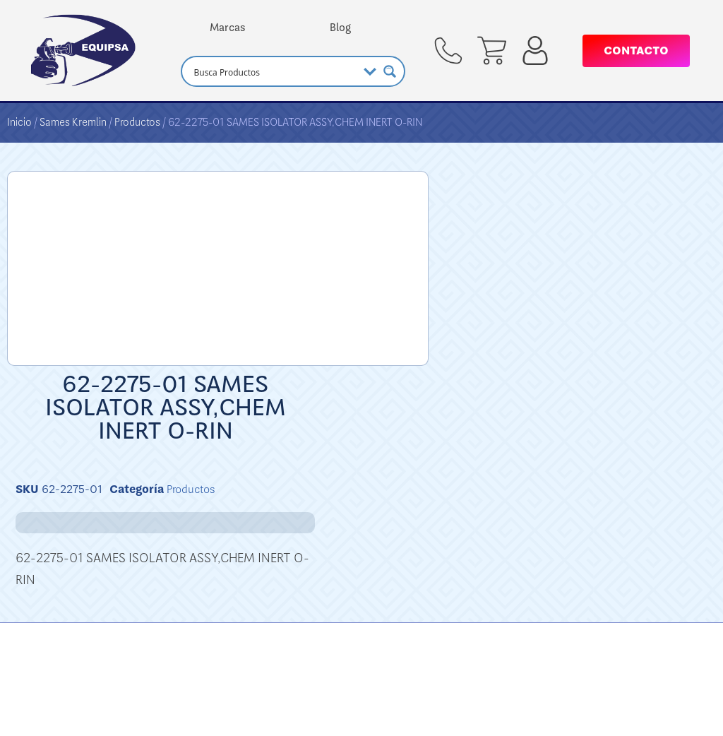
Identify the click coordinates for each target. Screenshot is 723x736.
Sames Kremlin (73, 122)
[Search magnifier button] (390, 71)
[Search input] (274, 71)
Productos (137, 122)
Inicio (19, 122)
